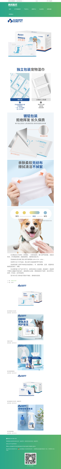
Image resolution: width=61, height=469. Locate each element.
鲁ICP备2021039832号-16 (11, 448)
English (50, 0)
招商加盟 (49, 9)
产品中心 (26, 9)
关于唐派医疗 (17, 9)
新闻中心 (34, 9)
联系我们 (11, 14)
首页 (10, 9)
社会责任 (41, 9)
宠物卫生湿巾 (14, 280)
